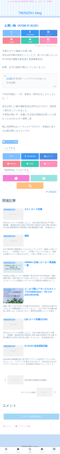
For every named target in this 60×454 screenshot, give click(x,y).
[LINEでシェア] (30, 40)
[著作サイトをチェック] (16, 178)
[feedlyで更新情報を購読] (44, 178)
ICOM (9, 78)
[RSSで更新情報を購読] (30, 185)
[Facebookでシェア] (30, 33)
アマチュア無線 (10, 142)
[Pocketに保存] (11, 40)
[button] (48, 40)
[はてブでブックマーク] (48, 33)
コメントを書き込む (31, 416)
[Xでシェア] (11, 33)
